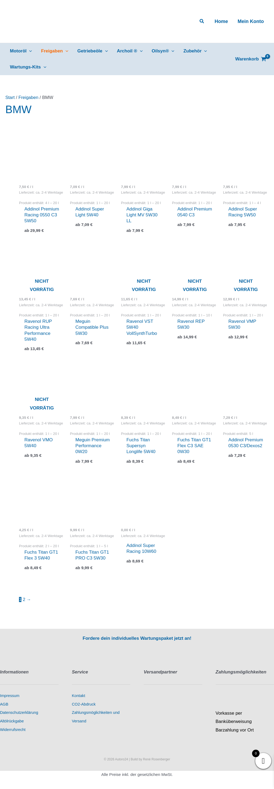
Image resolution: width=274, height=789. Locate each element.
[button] (202, 21)
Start (10, 97)
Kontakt (78, 697)
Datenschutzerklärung (19, 714)
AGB (4, 705)
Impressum (9, 697)
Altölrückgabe (12, 722)
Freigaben (29, 97)
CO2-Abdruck (84, 705)
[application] (29, 51)
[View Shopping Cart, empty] (251, 59)
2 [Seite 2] (24, 600)
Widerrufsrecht (12, 731)
